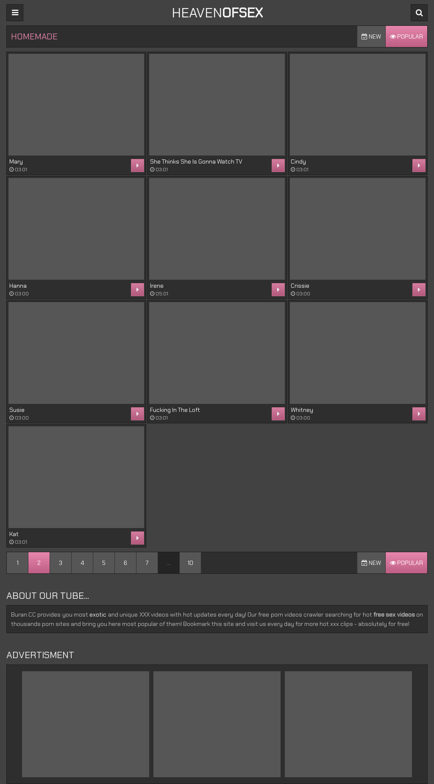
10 (190, 563)
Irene (157, 285)
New (371, 36)
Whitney (302, 410)
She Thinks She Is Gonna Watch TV (196, 161)
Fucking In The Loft (175, 410)
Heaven (217, 12)
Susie (17, 410)
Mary (16, 161)
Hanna (18, 285)
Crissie (300, 285)
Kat (14, 534)
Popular (406, 36)
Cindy (298, 161)
